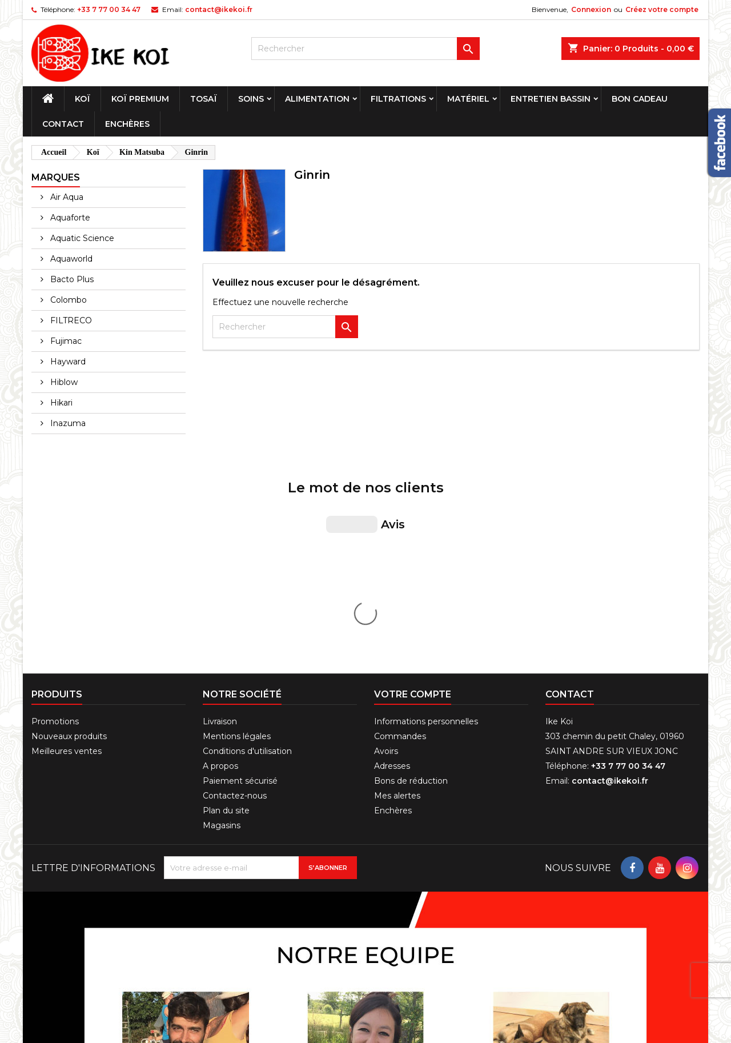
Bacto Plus (71, 279)
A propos (220, 574)
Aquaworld (70, 259)
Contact (63, 124)
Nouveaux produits (69, 544)
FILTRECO (70, 320)
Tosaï (203, 99)
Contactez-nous (235, 604)
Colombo (67, 300)
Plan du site (226, 618)
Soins (251, 99)
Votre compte (412, 502)
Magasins (221, 633)
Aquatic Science (81, 238)
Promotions (55, 529)
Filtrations (398, 99)
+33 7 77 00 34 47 (108, 9)
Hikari (60, 403)
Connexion (591, 9)
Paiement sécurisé (240, 589)
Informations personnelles (426, 529)
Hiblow (63, 382)
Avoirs (386, 559)
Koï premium (140, 99)
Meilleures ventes (66, 559)
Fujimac (65, 341)
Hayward (67, 361)
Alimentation (317, 99)
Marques (55, 177)
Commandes (400, 544)
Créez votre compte (661, 9)
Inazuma (67, 423)
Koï (82, 99)
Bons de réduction (411, 589)
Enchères (127, 124)
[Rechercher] (365, 48)
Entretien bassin (551, 99)
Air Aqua (65, 197)
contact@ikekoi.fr (218, 9)
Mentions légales (237, 544)
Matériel (468, 99)
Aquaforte (69, 217)
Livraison (220, 529)
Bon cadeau (640, 99)
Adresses (392, 574)
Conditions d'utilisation (247, 559)
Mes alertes (397, 604)
